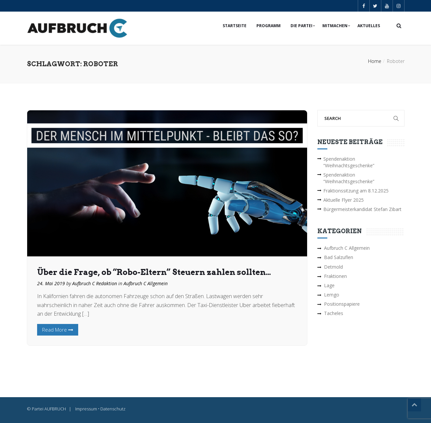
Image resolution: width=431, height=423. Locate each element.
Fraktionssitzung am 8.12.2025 (356, 190)
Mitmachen (335, 25)
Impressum (86, 409)
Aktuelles (368, 25)
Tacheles (333, 313)
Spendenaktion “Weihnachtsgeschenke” (348, 162)
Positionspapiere (342, 304)
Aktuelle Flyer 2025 (343, 200)
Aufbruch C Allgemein (146, 283)
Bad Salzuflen (338, 257)
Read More (57, 329)
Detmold (333, 267)
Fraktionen (335, 276)
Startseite (234, 25)
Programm (268, 25)
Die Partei (301, 25)
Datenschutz (113, 409)
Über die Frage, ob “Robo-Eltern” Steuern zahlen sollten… (154, 272)
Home (374, 61)
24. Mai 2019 (51, 283)
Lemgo (331, 294)
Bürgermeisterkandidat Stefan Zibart (362, 209)
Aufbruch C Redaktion (94, 283)
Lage (329, 285)
